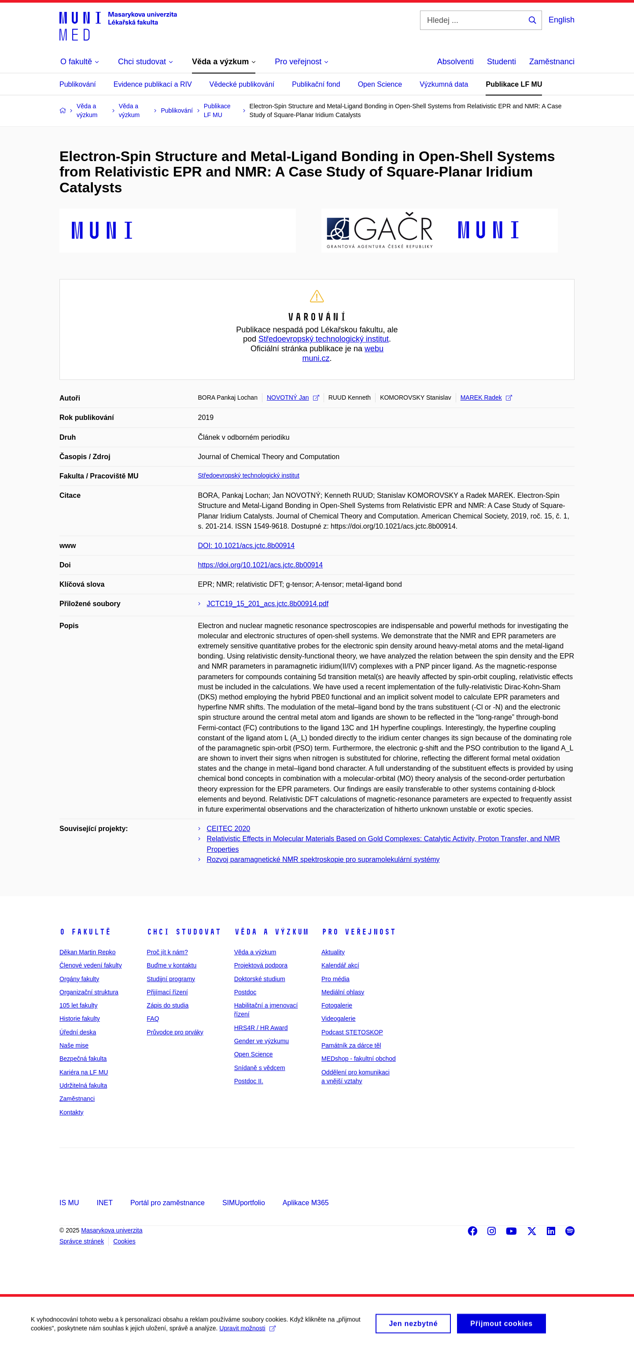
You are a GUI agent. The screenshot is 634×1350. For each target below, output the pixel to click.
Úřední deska (77, 1032)
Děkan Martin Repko (87, 952)
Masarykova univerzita (111, 1230)
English (562, 19)
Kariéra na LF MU (83, 1072)
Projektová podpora (261, 965)
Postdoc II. (248, 1081)
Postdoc (245, 992)
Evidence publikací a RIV (153, 84)
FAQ (153, 1018)
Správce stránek (81, 1241)
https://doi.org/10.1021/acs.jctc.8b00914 (260, 565)
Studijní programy (171, 978)
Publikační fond (316, 84)
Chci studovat (184, 932)
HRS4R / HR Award (261, 1027)
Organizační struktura (88, 992)
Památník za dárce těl (351, 1045)
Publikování (77, 84)
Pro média (335, 978)
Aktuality (333, 952)
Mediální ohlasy (342, 992)
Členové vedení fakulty (90, 965)
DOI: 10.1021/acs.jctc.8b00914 (246, 545)
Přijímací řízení (167, 992)
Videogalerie (338, 1018)
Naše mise (73, 1045)
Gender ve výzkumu (261, 1041)
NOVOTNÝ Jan (293, 397)
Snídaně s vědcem (259, 1067)
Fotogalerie (336, 1005)
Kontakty (71, 1112)
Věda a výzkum (271, 932)
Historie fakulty (79, 1018)
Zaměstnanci (552, 61)
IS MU (69, 1203)
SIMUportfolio (243, 1203)
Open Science (380, 84)
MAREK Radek (486, 397)
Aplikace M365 (306, 1203)
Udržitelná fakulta (83, 1085)
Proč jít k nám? (167, 952)
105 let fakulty (78, 1005)
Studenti (501, 61)
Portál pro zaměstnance (167, 1203)
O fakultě (85, 932)
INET (104, 1203)
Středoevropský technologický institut (323, 339)
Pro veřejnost (358, 932)
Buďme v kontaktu (171, 965)
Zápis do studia (167, 1005)
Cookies (124, 1241)
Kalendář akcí (340, 965)
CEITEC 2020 (229, 828)
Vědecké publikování (242, 84)
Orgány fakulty (79, 978)
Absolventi (455, 61)
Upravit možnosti (247, 1332)
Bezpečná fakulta (83, 1058)
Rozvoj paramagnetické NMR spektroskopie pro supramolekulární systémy (323, 859)
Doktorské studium (259, 978)
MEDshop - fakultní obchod (358, 1058)
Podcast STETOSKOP (352, 1032)
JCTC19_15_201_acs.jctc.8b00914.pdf (268, 603)
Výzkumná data (444, 84)
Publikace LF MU (514, 84)
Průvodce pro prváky (175, 1032)
